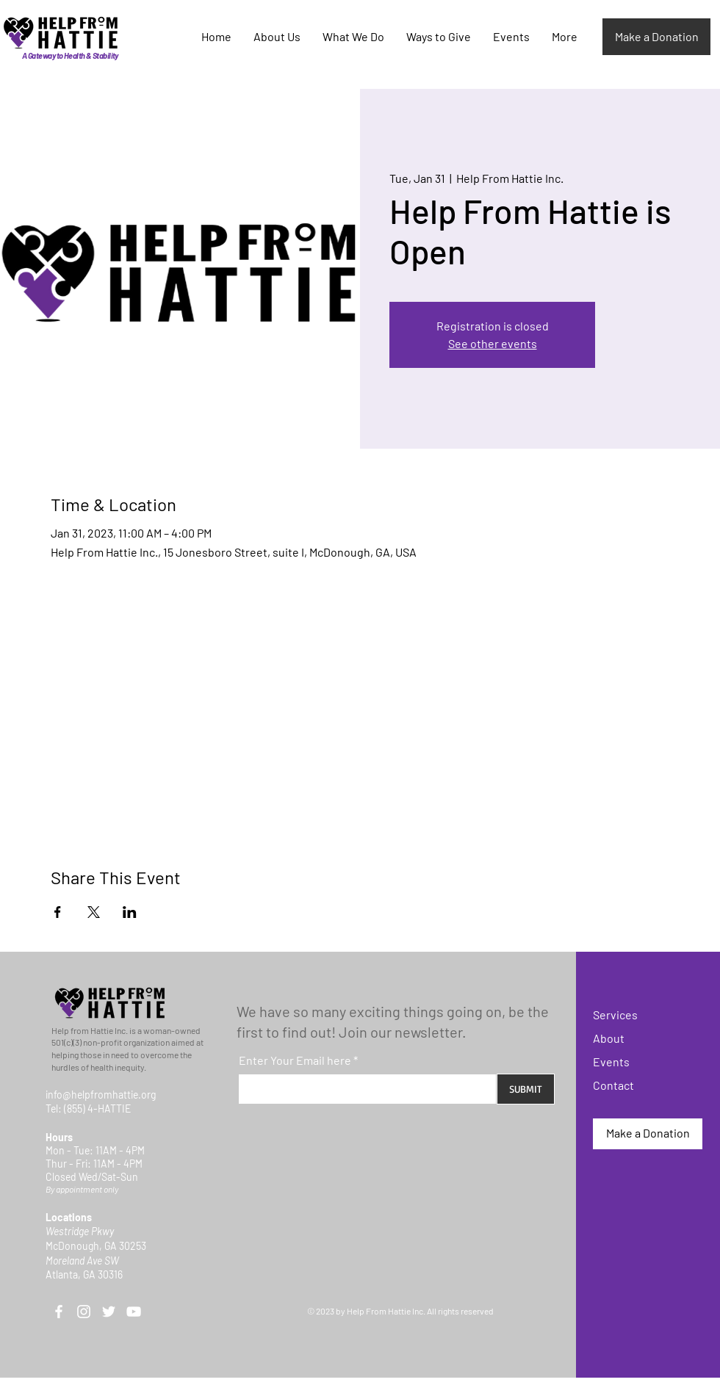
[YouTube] (134, 1311)
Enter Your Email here (295, 1060)
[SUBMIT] (526, 1089)
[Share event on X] (94, 912)
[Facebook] (59, 1311)
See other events (492, 343)
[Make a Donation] (656, 36)
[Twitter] (109, 1311)
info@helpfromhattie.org (101, 1094)
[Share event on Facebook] (58, 912)
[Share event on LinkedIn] (130, 912)
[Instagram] (84, 1311)
